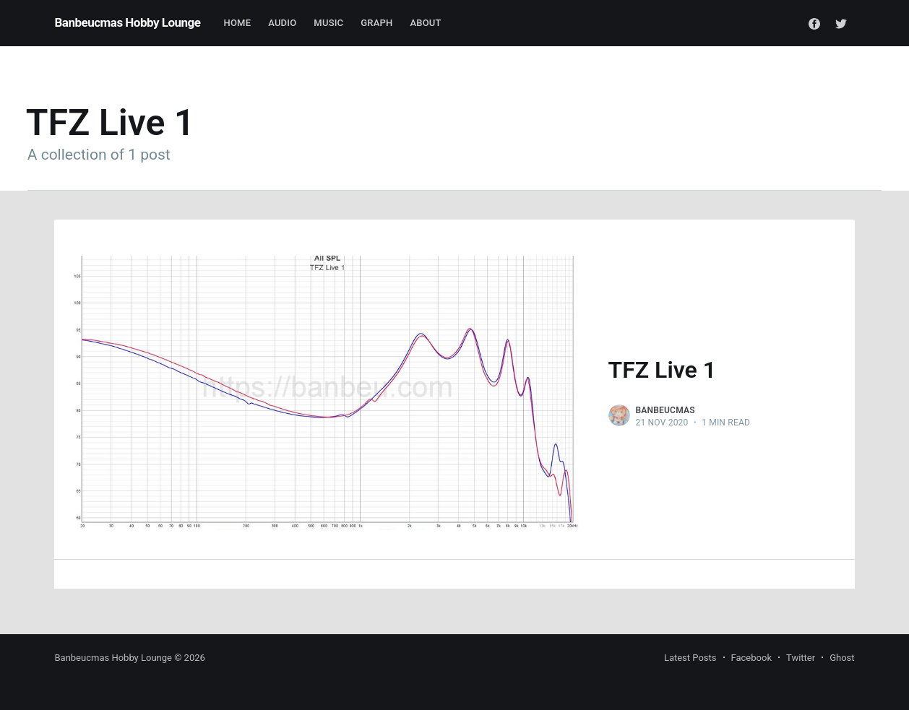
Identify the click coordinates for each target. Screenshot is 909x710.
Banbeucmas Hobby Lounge (127, 22)
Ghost (842, 657)
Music (328, 22)
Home (237, 22)
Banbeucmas (665, 410)
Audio (282, 22)
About (425, 22)
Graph (376, 22)
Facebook (751, 657)
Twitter (800, 657)
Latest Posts (690, 657)
